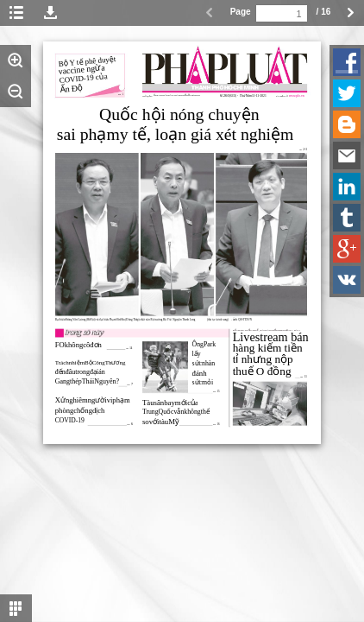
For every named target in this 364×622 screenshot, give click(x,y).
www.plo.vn (296, 96)
